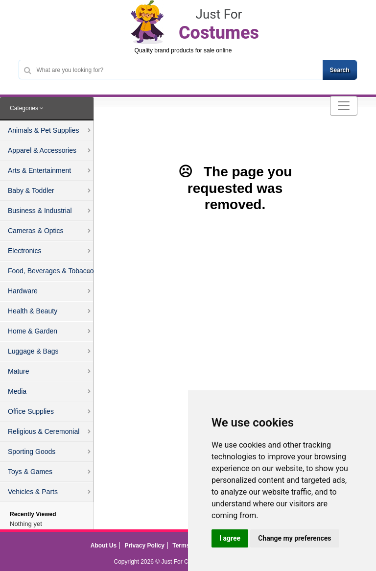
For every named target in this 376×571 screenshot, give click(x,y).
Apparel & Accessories (42, 150)
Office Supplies (31, 411)
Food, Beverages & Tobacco (51, 271)
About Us (104, 545)
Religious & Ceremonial (43, 431)
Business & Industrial (40, 210)
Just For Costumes (186, 561)
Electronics (24, 251)
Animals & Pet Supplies (43, 130)
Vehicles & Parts (33, 492)
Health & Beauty (32, 311)
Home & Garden (32, 331)
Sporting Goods (31, 451)
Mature (18, 371)
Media (17, 391)
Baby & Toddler (31, 190)
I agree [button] (229, 538)
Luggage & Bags (33, 351)
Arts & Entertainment (39, 170)
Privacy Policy (144, 545)
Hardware (23, 291)
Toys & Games (30, 472)
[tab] (47, 108)
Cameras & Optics (36, 231)
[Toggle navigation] (343, 106)
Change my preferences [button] (294, 538)
